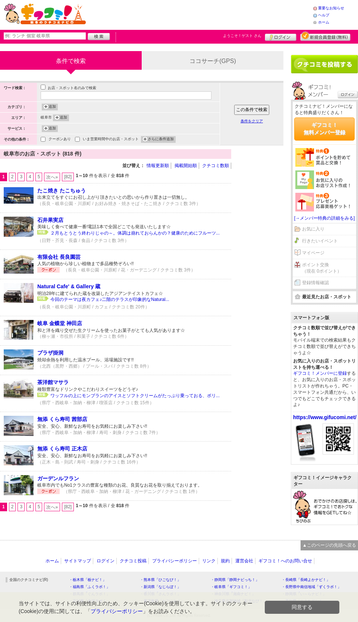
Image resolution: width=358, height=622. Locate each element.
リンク (209, 560)
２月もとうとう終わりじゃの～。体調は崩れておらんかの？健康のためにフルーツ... (135, 233)
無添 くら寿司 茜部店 (62, 419)
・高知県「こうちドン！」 (304, 601)
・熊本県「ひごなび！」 (160, 580)
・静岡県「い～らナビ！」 (304, 594)
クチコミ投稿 (133, 560)
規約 (225, 560)
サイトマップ (77, 560)
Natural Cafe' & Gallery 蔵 (68, 286)
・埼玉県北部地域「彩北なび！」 (239, 601)
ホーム (323, 22)
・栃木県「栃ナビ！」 (87, 580)
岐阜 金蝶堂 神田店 (59, 323)
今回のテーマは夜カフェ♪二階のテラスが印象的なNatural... (109, 299)
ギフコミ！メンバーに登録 (320, 373)
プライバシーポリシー (174, 560)
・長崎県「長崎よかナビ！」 (306, 580)
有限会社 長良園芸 (59, 257)
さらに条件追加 (161, 139)
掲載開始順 (186, 165)
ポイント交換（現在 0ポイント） (322, 268)
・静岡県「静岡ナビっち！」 (235, 580)
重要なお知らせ (331, 8)
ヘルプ (323, 15)
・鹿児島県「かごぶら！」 (162, 601)
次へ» (52, 177)
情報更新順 (158, 165)
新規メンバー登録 (325, 36)
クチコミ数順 (215, 165)
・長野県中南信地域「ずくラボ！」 (311, 587)
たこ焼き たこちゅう (61, 191)
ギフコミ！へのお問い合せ (285, 560)
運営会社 (244, 560)
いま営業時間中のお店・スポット (111, 140)
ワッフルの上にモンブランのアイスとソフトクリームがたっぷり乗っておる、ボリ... (135, 395)
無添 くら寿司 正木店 (62, 449)
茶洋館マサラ (53, 382)
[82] (68, 176)
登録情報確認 (315, 282)
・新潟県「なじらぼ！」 (160, 587)
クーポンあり (59, 140)
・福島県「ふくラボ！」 (89, 587)
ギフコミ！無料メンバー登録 (324, 128)
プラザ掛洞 (50, 353)
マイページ (313, 252)
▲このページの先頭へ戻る (329, 545)
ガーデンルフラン (58, 478)
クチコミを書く (324, 64)
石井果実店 (50, 220)
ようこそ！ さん (242, 36)
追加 (52, 107)
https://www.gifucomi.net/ (325, 417)
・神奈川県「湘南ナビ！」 (233, 594)
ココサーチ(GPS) (212, 61)
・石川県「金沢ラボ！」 (89, 601)
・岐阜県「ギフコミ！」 (231, 587)
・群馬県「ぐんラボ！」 (89, 594)
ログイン (280, 36)
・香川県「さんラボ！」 (160, 594)
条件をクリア (252, 121)
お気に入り (313, 229)
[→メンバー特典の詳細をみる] (324, 218)
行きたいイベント (320, 241)
